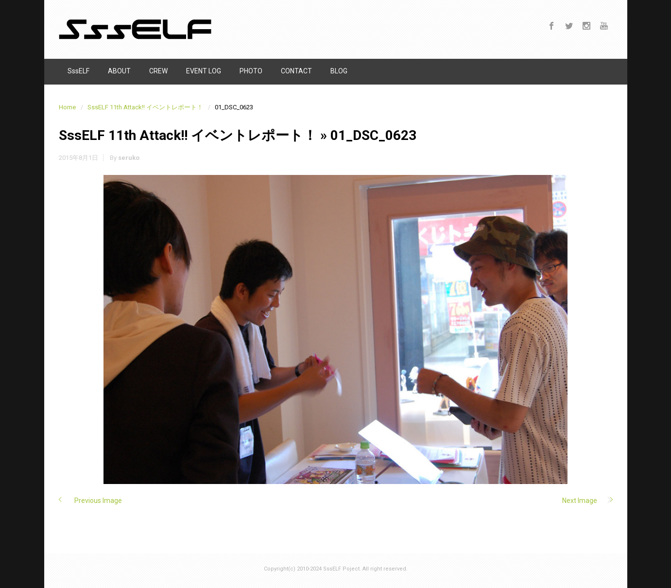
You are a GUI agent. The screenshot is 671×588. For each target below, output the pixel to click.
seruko (128, 157)
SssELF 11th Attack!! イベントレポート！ (145, 107)
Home (67, 107)
